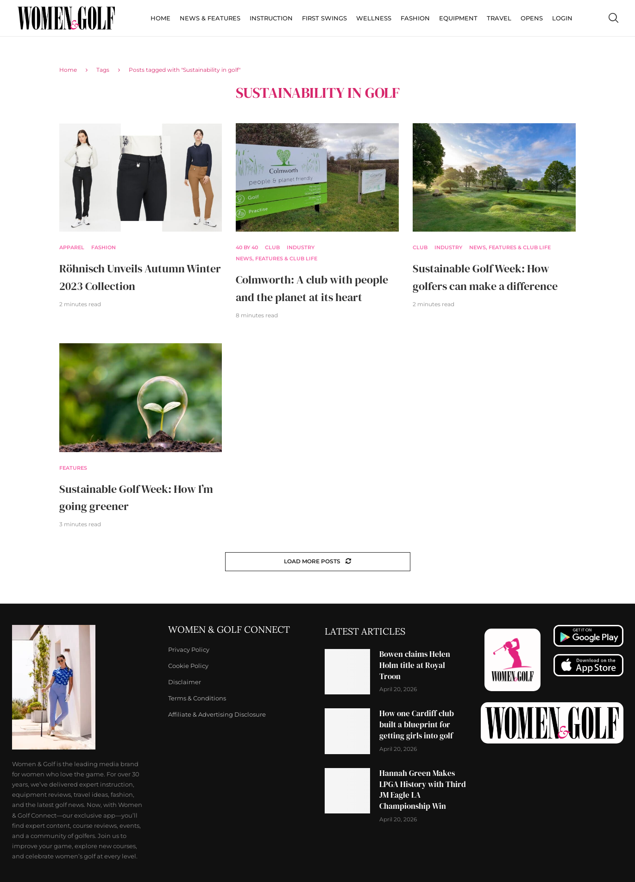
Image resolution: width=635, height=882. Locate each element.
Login (562, 18)
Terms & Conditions (197, 698)
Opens (532, 18)
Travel (499, 18)
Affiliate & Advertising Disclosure (217, 715)
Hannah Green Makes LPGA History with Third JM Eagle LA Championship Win (422, 790)
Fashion (415, 18)
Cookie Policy (188, 666)
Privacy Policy (188, 650)
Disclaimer (184, 682)
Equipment (458, 18)
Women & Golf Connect (229, 629)
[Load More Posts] (317, 561)
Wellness (373, 18)
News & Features (210, 18)
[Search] (613, 18)
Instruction (271, 18)
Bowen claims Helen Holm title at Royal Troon (414, 665)
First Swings (324, 18)
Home (160, 18)
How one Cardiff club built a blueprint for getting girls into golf (416, 724)
